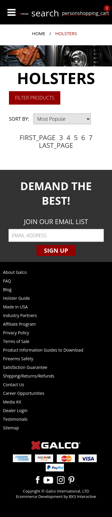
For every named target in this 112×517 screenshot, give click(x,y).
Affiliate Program (19, 324)
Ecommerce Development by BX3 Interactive (56, 496)
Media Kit (12, 402)
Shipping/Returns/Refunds (28, 376)
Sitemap (11, 428)
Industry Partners (20, 315)
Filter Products (34, 97)
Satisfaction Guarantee (25, 367)
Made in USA (15, 307)
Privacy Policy (16, 333)
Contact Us (13, 384)
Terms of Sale (16, 341)
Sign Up (56, 250)
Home (38, 33)
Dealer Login (15, 410)
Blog (7, 289)
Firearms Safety (18, 358)
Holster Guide (16, 298)
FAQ (7, 281)
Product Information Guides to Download (43, 350)
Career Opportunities (23, 393)
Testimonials (15, 419)
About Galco (15, 272)
